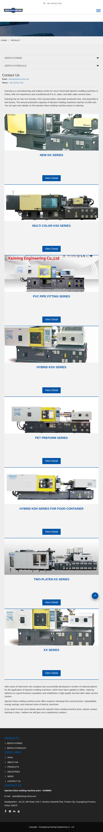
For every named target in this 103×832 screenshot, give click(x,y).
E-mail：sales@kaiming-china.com (20, 796)
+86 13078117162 (54, 3)
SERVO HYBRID (13, 58)
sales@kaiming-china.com (19, 79)
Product (15, 40)
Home (4, 40)
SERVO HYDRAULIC (16, 66)
